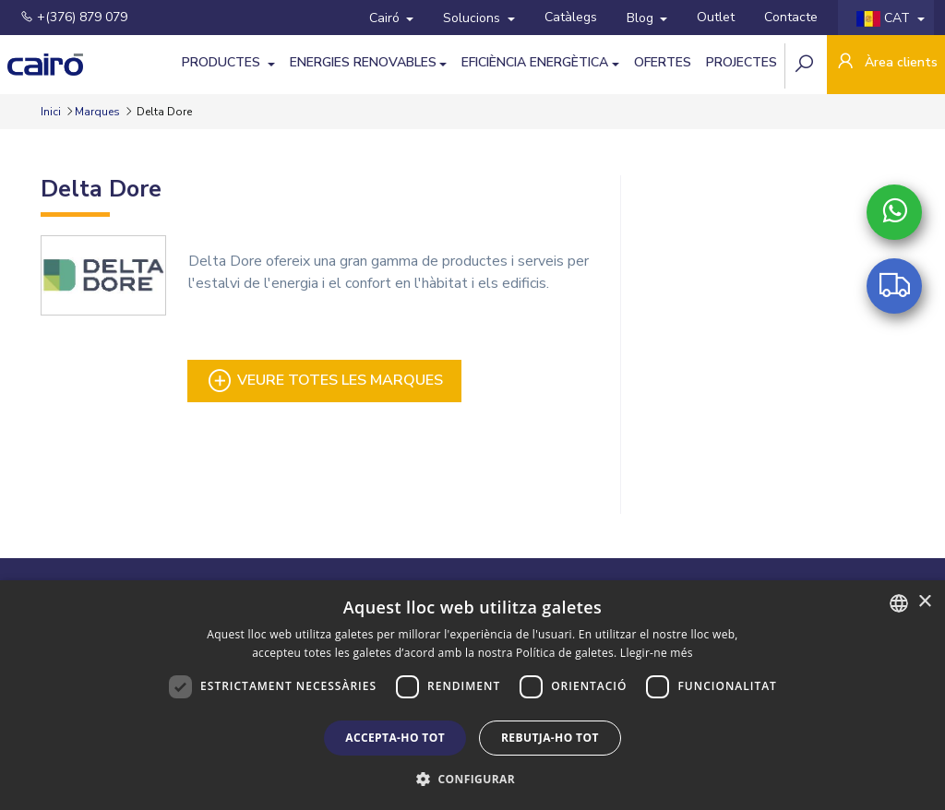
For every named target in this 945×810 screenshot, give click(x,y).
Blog (642, 18)
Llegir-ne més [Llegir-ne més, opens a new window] (656, 653)
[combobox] (899, 603)
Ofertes (662, 62)
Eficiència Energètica (534, 62)
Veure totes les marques (324, 381)
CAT (885, 18)
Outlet (716, 17)
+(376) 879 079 (73, 17)
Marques (97, 111)
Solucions (473, 18)
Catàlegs (570, 17)
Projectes (741, 62)
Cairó (386, 18)
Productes (223, 62)
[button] (472, 778)
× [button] (924, 602)
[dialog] (472, 695)
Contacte (791, 17)
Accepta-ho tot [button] (395, 737)
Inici (52, 111)
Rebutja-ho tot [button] (550, 737)
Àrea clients (886, 63)
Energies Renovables (363, 62)
